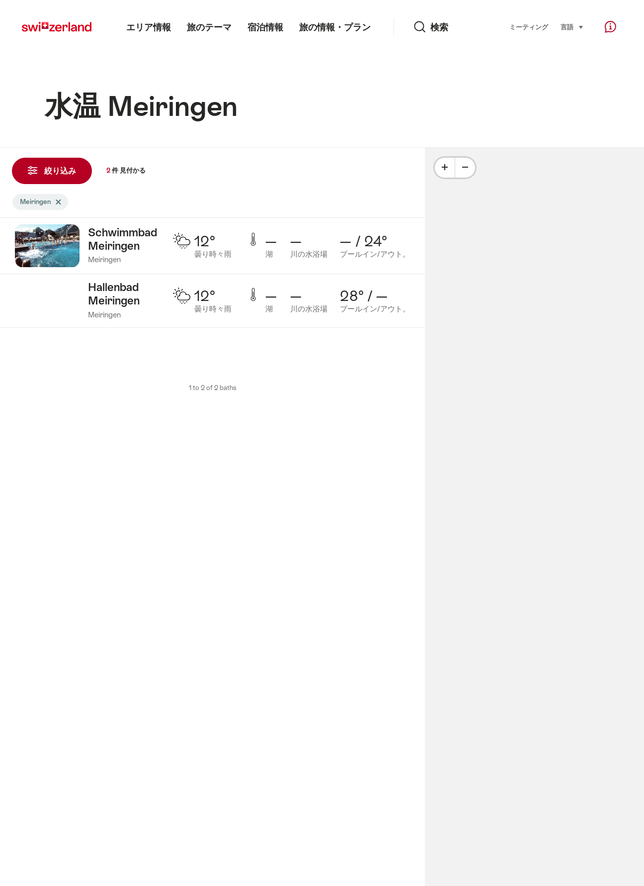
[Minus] (465, 168)
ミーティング (528, 27)
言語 (572, 26)
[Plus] (445, 168)
